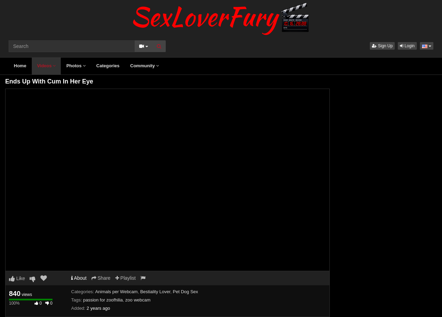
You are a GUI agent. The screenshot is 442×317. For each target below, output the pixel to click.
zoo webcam (138, 300)
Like (17, 278)
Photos (76, 65)
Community (144, 65)
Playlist (125, 278)
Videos (46, 65)
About (79, 278)
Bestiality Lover (155, 291)
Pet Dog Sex (185, 291)
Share (101, 278)
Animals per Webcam (116, 291)
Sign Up (382, 45)
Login (407, 45)
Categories (107, 65)
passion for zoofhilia (103, 300)
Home (20, 65)
